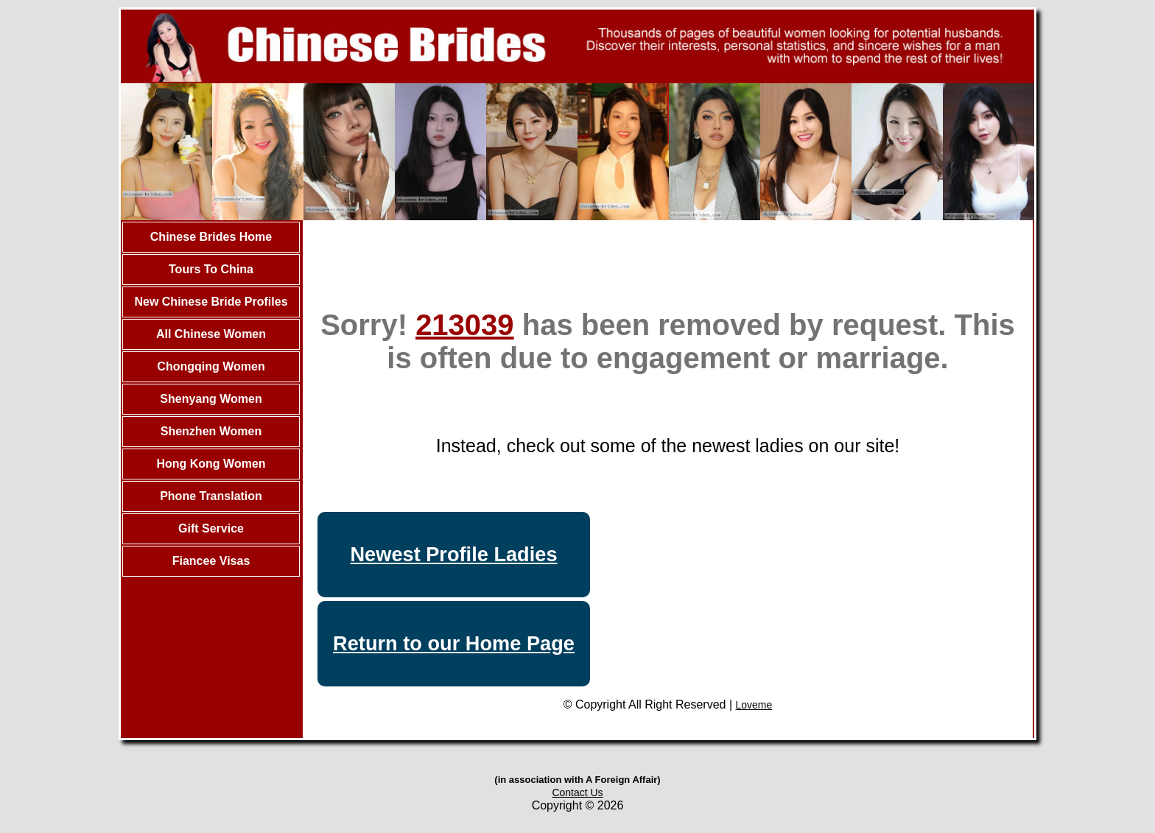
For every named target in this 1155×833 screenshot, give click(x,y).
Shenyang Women (210, 399)
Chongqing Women (210, 366)
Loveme (754, 705)
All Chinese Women (211, 334)
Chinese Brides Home (211, 237)
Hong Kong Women (210, 463)
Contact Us (577, 792)
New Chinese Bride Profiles (210, 301)
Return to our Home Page (454, 643)
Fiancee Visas (211, 561)
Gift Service (211, 528)
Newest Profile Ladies (453, 554)
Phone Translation (211, 496)
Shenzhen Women (211, 431)
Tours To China (211, 269)
